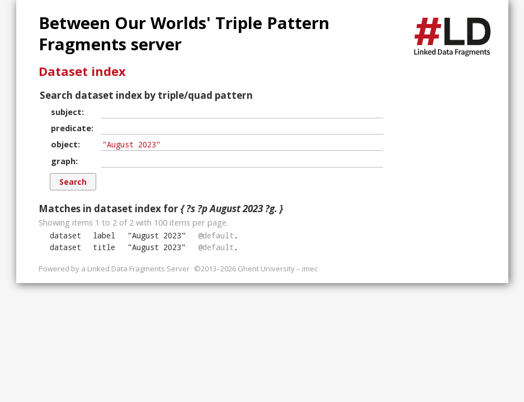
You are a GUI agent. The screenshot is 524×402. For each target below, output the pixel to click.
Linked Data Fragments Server (138, 269)
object (64, 144)
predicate (71, 127)
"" (157, 235)
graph (63, 160)
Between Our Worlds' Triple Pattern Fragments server (184, 33)
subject (66, 111)
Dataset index (82, 71)
